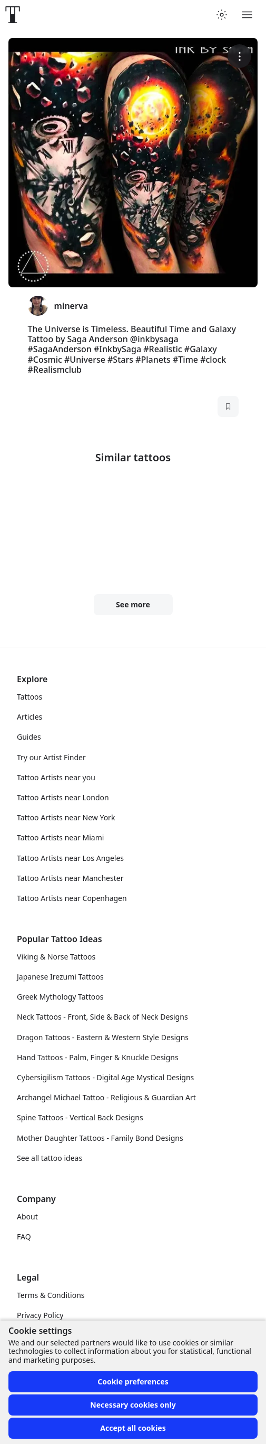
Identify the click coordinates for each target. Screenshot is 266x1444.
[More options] (239, 56)
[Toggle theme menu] (221, 14)
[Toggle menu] (247, 15)
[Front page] (12, 15)
